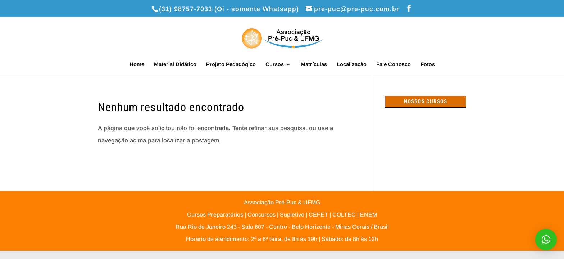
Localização (352, 64)
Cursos (274, 64)
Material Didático (175, 64)
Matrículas (314, 64)
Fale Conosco (393, 64)
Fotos (427, 64)
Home (136, 64)
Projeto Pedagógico (231, 64)
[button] (546, 239)
